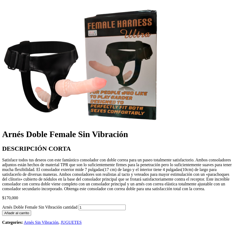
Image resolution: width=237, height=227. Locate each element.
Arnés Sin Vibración (41, 222)
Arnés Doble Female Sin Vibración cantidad (39, 207)
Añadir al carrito (16, 213)
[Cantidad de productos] (102, 207)
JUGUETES (71, 222)
